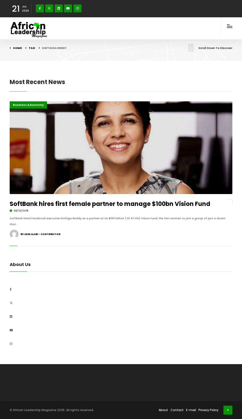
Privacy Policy (208, 410)
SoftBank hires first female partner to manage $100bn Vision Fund (110, 204)
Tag (32, 48)
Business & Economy (28, 105)
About (163, 410)
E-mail (191, 410)
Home (17, 48)
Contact (177, 410)
